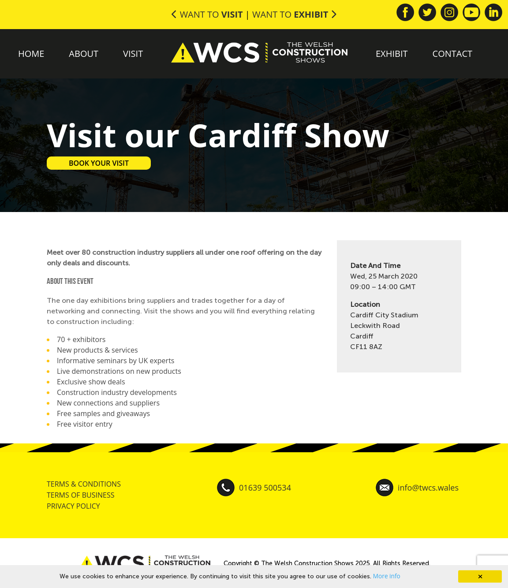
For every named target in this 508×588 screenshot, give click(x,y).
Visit (133, 54)
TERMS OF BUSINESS (80, 495)
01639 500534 (254, 487)
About (83, 54)
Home (31, 54)
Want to (208, 14)
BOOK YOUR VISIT (99, 163)
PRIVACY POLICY (73, 506)
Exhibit (392, 54)
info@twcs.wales (417, 487)
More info (386, 576)
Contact (453, 54)
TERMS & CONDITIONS (84, 484)
